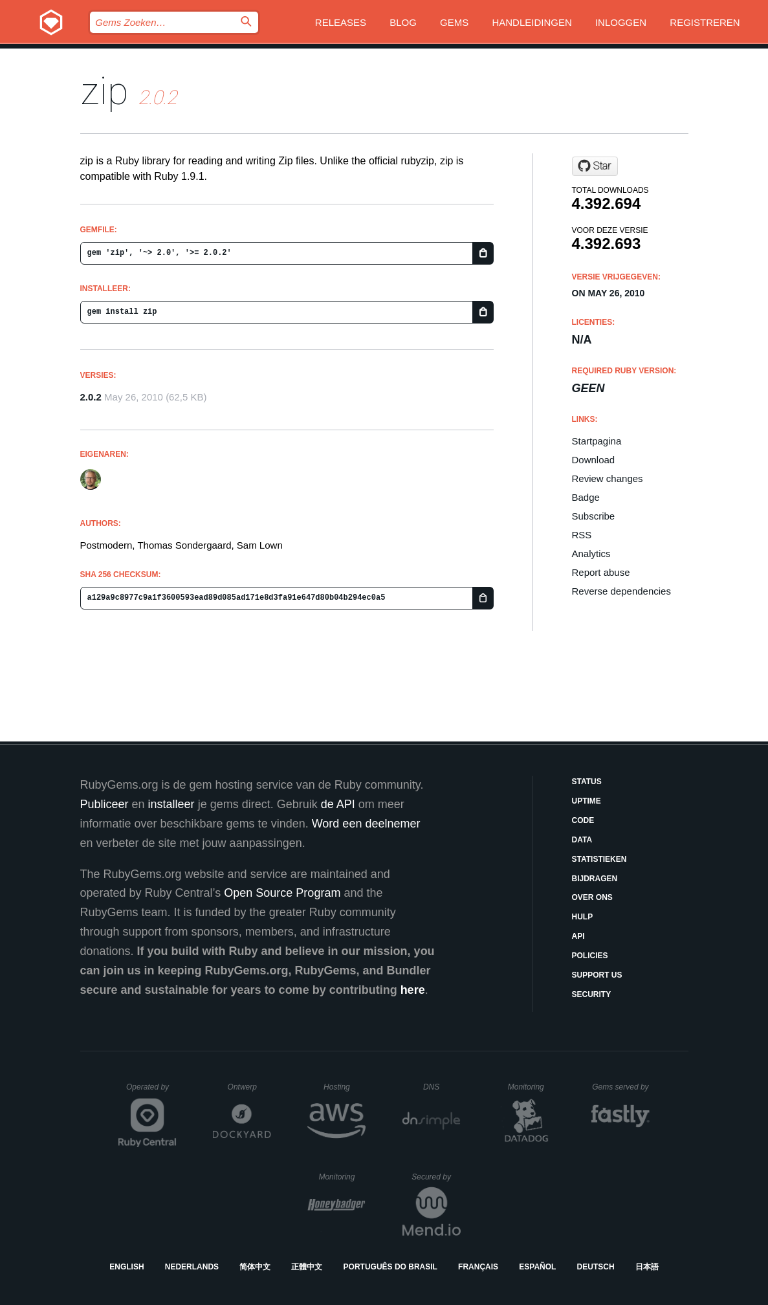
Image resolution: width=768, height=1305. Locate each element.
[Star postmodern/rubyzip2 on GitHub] (595, 166)
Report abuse (601, 572)
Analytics (591, 553)
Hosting (345, 1086)
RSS (582, 534)
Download (593, 459)
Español (537, 1266)
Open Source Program (282, 892)
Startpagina (597, 440)
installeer (171, 804)
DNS (442, 1086)
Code (583, 820)
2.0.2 (91, 396)
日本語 (647, 1266)
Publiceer (104, 804)
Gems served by (621, 1086)
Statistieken (599, 859)
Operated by (151, 1091)
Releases (340, 22)
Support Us (597, 975)
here (412, 989)
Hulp (582, 916)
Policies (590, 955)
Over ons (592, 897)
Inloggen (620, 22)
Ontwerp (250, 1086)
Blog (403, 22)
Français (478, 1266)
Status (587, 781)
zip (104, 91)
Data (582, 839)
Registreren (705, 22)
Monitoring (531, 1086)
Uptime (586, 801)
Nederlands (192, 1266)
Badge (586, 497)
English (126, 1266)
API (578, 936)
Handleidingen (531, 22)
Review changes (607, 478)
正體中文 (306, 1266)
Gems (454, 22)
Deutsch (596, 1266)
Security (591, 994)
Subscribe (593, 515)
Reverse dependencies (621, 591)
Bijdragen (595, 878)
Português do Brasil (390, 1266)
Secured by (435, 1176)
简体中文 (254, 1266)
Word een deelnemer (366, 823)
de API (338, 804)
